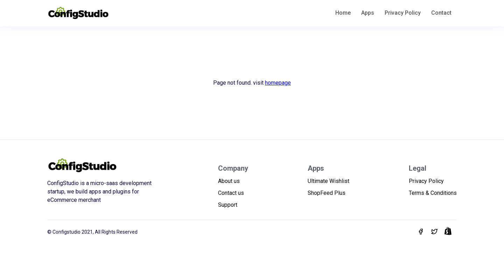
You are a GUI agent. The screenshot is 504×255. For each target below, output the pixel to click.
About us (229, 181)
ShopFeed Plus (326, 193)
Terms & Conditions (433, 193)
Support (227, 204)
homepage (278, 82)
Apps (367, 12)
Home (343, 12)
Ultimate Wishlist (328, 181)
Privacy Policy (403, 12)
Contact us (231, 193)
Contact (441, 12)
